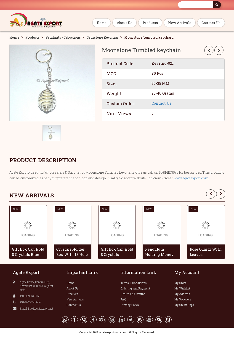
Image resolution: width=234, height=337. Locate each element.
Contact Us (211, 22)
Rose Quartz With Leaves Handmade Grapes (206, 252)
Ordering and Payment (135, 288)
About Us (124, 22)
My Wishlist (182, 288)
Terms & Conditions (133, 283)
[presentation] (210, 194)
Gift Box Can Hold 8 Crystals (117, 252)
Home (101, 22)
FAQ (123, 299)
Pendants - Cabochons (63, 37)
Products (150, 22)
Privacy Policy (129, 305)
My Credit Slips (184, 305)
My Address (182, 294)
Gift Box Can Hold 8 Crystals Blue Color (28, 252)
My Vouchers (182, 299)
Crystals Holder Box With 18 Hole (72, 252)
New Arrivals (179, 22)
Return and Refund (132, 294)
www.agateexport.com (191, 178)
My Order (180, 283)
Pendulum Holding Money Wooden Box (159, 252)
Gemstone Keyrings (102, 37)
